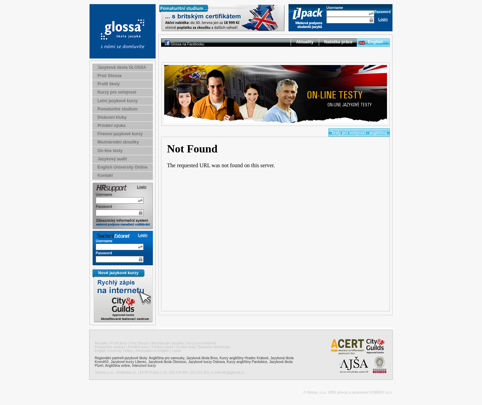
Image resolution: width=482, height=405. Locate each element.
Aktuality (305, 42)
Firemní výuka (163, 347)
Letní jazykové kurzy (117, 100)
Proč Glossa (109, 75)
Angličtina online (117, 365)
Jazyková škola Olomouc (167, 362)
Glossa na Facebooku (187, 44)
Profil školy (108, 84)
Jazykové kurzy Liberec (128, 362)
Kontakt (105, 175)
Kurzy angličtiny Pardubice (247, 362)
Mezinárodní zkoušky (118, 142)
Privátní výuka (111, 125)
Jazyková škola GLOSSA (121, 67)
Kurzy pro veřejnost (116, 92)
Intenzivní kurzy (144, 365)
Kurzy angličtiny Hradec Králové (244, 358)
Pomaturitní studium (117, 109)
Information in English (152, 351)
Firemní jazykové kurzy (120, 133)
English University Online (122, 167)
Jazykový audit (112, 159)
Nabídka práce (338, 42)
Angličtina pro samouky (166, 358)
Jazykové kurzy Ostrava (206, 362)
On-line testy (110, 150)
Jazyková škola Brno (202, 358)
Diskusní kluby (112, 117)
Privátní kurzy (138, 347)
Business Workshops (214, 347)
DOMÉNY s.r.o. (381, 392)
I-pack (176, 351)
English (375, 42)
